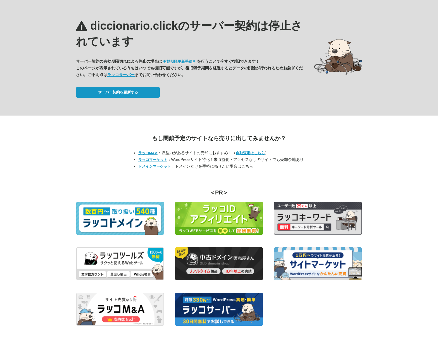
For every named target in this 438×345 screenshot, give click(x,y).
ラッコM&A (148, 153)
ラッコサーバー (121, 74)
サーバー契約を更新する (118, 92)
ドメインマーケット (154, 166)
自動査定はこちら (250, 153)
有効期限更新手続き (179, 61)
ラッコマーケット (152, 160)
